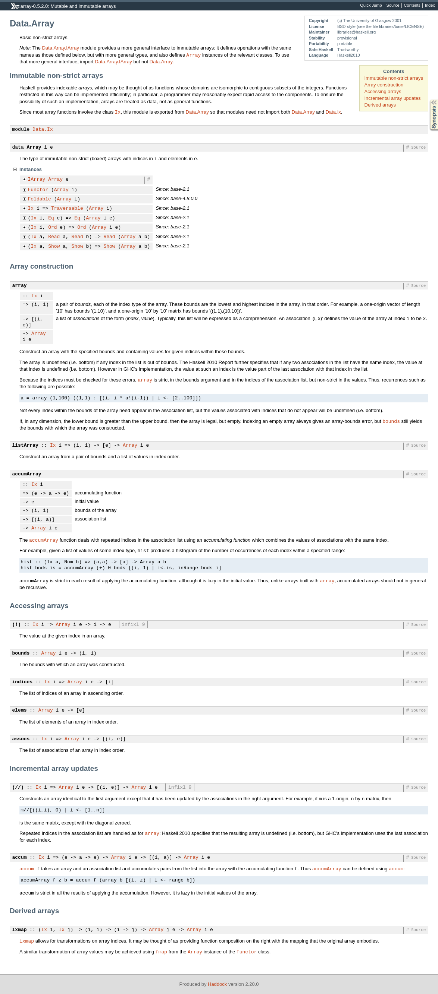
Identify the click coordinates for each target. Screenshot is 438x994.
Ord (52, 227)
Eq (51, 218)
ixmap (19, 930)
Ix (118, 111)
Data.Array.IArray (60, 48)
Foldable (39, 199)
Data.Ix (333, 112)
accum (19, 857)
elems (19, 710)
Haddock (217, 984)
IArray (37, 179)
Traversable (67, 208)
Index (430, 5)
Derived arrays (380, 105)
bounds (391, 421)
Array (193, 54)
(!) (16, 624)
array (19, 285)
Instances (30, 169)
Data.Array (161, 61)
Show (54, 246)
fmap (161, 951)
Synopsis (428, 99)
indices (22, 682)
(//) (18, 787)
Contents (412, 5)
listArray (25, 445)
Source (393, 5)
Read (54, 237)
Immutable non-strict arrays (394, 78)
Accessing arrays (383, 91)
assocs (21, 739)
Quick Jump (371, 5)
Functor (38, 190)
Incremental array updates (393, 98)
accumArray (26, 474)
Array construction (384, 85)
